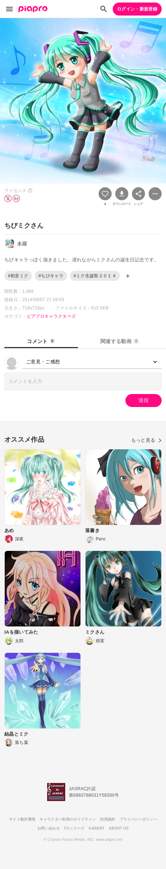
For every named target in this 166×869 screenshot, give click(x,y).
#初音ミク (18, 275)
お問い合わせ (48, 828)
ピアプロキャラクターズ (51, 316)
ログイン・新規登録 (137, 9)
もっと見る (146, 440)
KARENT (97, 828)
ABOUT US (119, 828)
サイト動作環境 (22, 819)
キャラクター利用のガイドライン (68, 819)
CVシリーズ (74, 828)
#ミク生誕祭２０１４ (95, 275)
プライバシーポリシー (138, 819)
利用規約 (107, 819)
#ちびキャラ (50, 275)
